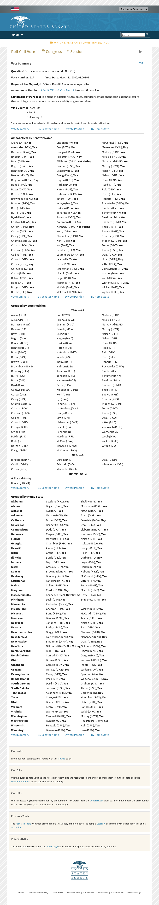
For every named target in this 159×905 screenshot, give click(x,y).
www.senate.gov (134, 892)
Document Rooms (20, 781)
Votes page (52, 846)
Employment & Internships (95, 892)
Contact (20, 892)
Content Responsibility (38, 892)
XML (141, 63)
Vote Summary (20, 129)
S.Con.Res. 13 (66, 90)
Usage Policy (57, 892)
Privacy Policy (73, 892)
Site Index (16, 827)
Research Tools (23, 823)
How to (61, 758)
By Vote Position (74, 129)
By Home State (100, 129)
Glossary (101, 823)
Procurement (117, 892)
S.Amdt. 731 (47, 90)
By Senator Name (48, 129)
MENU (18, 35)
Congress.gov (97, 800)
